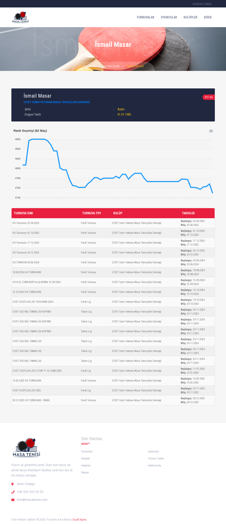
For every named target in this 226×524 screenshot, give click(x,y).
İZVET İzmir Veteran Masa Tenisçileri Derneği (57, 102)
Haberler (86, 465)
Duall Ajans (79, 519)
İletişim (85, 472)
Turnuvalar (145, 17)
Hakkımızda (154, 465)
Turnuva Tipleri (156, 458)
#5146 (209, 97)
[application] (113, 166)
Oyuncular (169, 17)
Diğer (208, 17)
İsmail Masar (135, 66)
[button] (210, 130)
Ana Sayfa (89, 66)
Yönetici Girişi (202, 4)
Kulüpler (190, 17)
